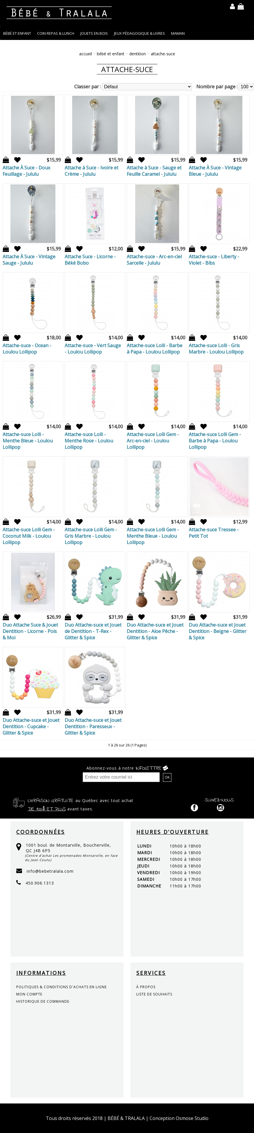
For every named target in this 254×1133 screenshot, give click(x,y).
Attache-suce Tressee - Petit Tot (214, 532)
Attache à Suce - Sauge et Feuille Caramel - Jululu (154, 170)
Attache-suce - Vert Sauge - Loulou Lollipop (93, 348)
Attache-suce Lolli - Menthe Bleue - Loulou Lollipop (28, 440)
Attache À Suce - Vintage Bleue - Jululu (215, 170)
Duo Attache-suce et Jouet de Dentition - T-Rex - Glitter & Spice (93, 631)
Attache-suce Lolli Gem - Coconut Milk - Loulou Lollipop (29, 536)
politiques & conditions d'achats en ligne (61, 986)
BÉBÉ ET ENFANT (17, 33)
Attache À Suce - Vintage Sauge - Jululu (29, 259)
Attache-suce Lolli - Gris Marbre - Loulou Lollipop (216, 348)
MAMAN (178, 33)
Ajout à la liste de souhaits (15, 160)
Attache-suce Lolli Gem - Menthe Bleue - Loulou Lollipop (153, 536)
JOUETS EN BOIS (94, 33)
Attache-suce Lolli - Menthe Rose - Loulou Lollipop (89, 440)
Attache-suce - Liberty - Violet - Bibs (214, 259)
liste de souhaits (154, 994)
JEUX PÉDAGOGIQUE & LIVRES (139, 33)
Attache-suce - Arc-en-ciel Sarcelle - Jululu (154, 259)
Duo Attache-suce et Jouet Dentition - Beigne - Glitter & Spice (217, 631)
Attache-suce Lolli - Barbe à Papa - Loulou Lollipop (154, 348)
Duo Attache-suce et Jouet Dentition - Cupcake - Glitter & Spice (31, 726)
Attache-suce (163, 53)
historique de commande (42, 1001)
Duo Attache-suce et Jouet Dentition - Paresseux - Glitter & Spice (93, 726)
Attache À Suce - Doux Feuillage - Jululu (26, 170)
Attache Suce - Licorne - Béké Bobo (90, 259)
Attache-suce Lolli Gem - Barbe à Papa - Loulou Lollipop (215, 440)
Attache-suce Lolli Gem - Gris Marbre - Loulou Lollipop (91, 536)
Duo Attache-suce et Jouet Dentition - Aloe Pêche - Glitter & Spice (155, 631)
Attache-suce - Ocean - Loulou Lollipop (27, 348)
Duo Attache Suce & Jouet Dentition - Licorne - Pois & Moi (30, 631)
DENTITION (137, 53)
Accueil (85, 53)
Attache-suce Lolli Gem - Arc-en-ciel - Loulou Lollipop (153, 440)
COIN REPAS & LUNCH (55, 33)
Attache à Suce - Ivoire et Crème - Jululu (91, 170)
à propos (145, 986)
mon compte (29, 994)
